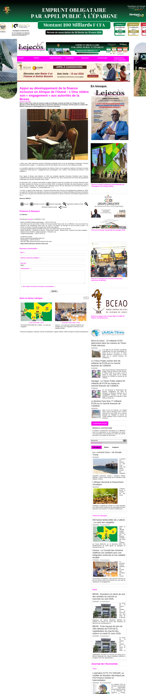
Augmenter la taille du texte (73, 204)
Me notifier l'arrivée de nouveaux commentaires (38, 286)
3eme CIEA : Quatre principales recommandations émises (105, 189)
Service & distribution (46, 332)
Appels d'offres (58, 332)
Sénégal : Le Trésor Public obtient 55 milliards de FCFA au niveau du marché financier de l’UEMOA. (108, 383)
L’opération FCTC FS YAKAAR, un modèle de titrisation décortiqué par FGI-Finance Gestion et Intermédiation (109, 676)
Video (94, 669)
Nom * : (22, 252)
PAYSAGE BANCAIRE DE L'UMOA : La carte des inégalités (36, 325)
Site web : (23, 263)
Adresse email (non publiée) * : (30, 258)
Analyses (115, 447)
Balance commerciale (102, 428)
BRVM (95, 590)
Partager (63, 207)
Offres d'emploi (68, 332)
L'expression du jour (100, 423)
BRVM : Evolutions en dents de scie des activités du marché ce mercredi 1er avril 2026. (109, 596)
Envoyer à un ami (37, 204)
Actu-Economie (55, 58)
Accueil (20, 58)
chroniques (96, 447)
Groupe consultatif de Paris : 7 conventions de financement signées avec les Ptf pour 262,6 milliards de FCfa (107, 235)
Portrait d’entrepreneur (81, 332)
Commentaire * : (25, 268)
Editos (106, 447)
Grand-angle (102, 58)
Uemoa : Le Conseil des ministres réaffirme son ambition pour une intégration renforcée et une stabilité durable (69, 326)
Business (85, 58)
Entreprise (70, 58)
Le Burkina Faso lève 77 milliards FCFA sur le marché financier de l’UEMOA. (106, 403)
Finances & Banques (26, 332)
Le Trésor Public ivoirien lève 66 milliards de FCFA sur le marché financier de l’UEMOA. (105, 363)
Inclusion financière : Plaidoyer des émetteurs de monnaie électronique (107, 283)
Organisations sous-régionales (120, 59)
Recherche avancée (96, 443)
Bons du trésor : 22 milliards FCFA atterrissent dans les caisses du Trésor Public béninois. (108, 343)
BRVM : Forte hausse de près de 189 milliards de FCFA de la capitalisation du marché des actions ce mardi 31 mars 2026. (107, 630)
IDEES (36, 58)
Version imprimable (53, 204)
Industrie (36, 332)
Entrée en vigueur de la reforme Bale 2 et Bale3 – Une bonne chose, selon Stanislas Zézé (108, 322)
